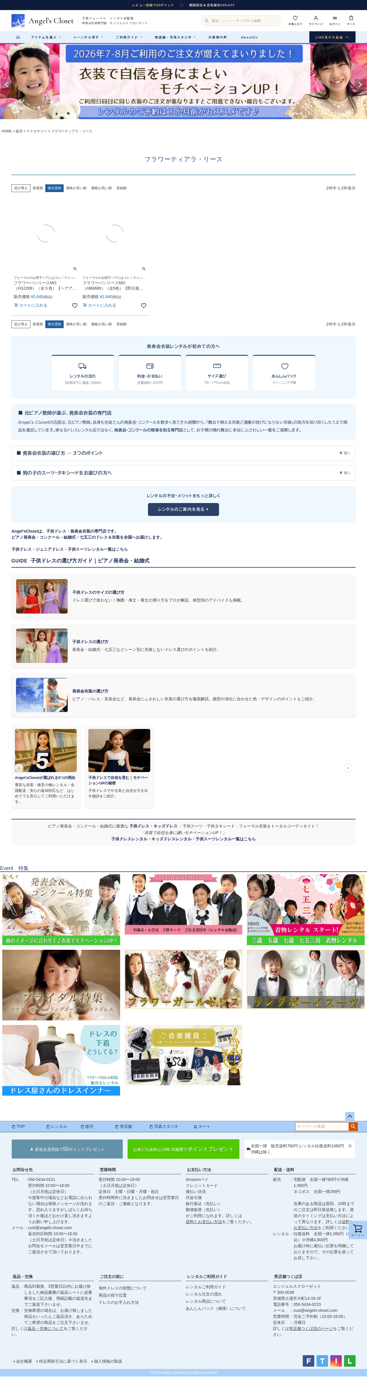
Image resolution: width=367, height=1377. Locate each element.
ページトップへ (349, 1117)
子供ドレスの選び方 (90, 642)
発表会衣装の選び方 (90, 691)
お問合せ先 (23, 1170)
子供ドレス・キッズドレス (154, 826)
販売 (19, 132)
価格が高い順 (101, 189)
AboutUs (249, 37)
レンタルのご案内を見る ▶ (183, 510)
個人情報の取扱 (108, 1361)
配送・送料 (284, 1170)
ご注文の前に (112, 1277)
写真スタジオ (163, 1127)
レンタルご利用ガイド (207, 1277)
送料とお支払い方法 (204, 1222)
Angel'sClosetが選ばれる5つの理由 (45, 778)
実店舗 (123, 1127)
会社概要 (24, 1361)
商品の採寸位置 (113, 1295)
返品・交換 (23, 1277)
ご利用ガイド (129, 37)
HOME (6, 132)
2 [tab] (185, 124)
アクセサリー (36, 132)
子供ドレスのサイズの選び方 (98, 593)
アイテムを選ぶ (46, 37)
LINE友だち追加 (332, 37)
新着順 (38, 189)
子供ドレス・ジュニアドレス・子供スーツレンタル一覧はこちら (69, 550)
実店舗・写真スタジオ (175, 37)
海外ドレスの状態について (123, 1288)
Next (360, 85)
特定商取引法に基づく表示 (63, 1361)
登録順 (121, 189)
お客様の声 (217, 37)
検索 (353, 1127)
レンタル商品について (206, 1301)
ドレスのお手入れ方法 (119, 1303)
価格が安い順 (76, 189)
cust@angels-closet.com (50, 1228)
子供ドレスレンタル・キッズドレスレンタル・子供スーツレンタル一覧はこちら (183, 839)
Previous (7, 85)
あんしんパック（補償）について (216, 1309)
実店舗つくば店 (288, 1277)
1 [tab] (181, 124)
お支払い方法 (199, 1170)
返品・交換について (46, 1329)
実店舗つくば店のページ (311, 1329)
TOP (18, 1127)
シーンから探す (88, 37)
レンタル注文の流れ (204, 1294)
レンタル (56, 1127)
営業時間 (108, 1170)
